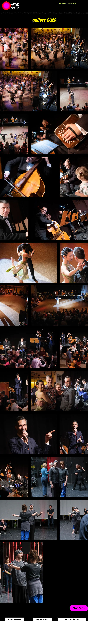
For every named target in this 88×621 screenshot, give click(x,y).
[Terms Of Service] (72, 619)
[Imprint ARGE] (42, 619)
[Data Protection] (14, 619)
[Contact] (79, 608)
